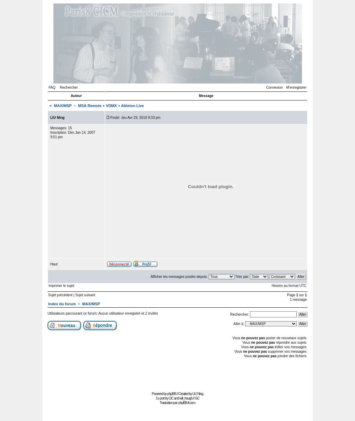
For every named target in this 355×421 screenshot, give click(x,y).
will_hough (186, 398)
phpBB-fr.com (187, 403)
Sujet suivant (85, 295)
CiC (171, 398)
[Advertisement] (177, 374)
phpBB (171, 394)
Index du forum (62, 304)
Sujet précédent (60, 295)
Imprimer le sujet (61, 286)
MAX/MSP (63, 106)
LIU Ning (197, 394)
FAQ (52, 87)
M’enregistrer (296, 87)
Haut (54, 264)
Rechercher (69, 87)
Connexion (274, 87)
